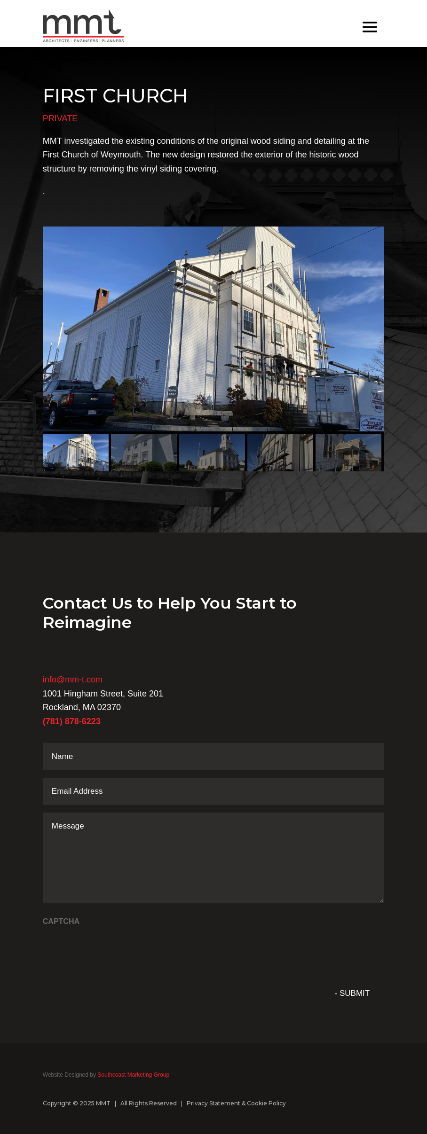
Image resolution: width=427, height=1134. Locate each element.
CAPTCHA (61, 921)
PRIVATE (60, 118)
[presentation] (114, 950)
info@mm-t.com (73, 679)
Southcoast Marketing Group (132, 1074)
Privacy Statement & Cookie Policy (236, 1103)
